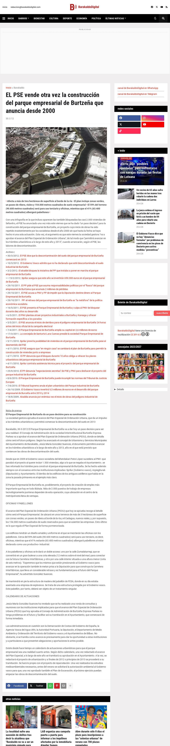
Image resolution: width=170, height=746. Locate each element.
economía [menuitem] (82, 18)
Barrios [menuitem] (22, 18)
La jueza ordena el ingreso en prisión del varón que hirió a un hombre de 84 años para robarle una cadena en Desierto (149, 217)
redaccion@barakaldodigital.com (26, 7)
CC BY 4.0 (140, 334)
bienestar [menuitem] (39, 18)
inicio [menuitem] (11, 18)
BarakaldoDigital (126, 330)
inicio (4, 7)
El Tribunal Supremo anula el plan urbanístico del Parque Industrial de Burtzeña (59, 385)
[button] (5, 18)
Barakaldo (19, 88)
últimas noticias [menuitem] (114, 18)
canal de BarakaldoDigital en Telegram (137, 94)
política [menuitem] (96, 18)
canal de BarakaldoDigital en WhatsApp (138, 88)
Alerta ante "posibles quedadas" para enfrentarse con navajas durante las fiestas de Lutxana (140, 170)
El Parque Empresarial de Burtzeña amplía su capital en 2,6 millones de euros (58, 330)
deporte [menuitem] (67, 18)
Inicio (8, 88)
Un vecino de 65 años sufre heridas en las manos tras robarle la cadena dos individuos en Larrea (149, 195)
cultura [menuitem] (53, 18)
